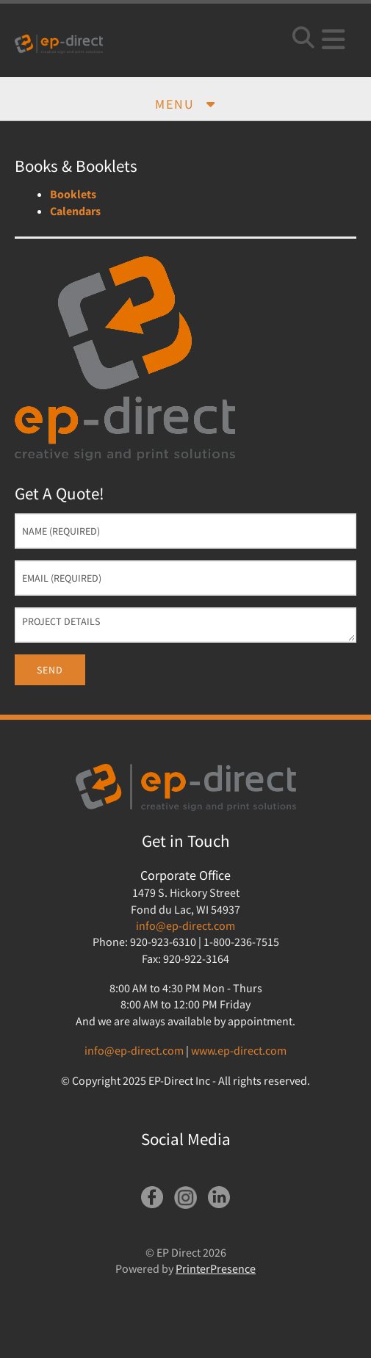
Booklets (73, 194)
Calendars (75, 210)
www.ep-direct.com (239, 1050)
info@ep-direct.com (185, 925)
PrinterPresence (216, 1268)
